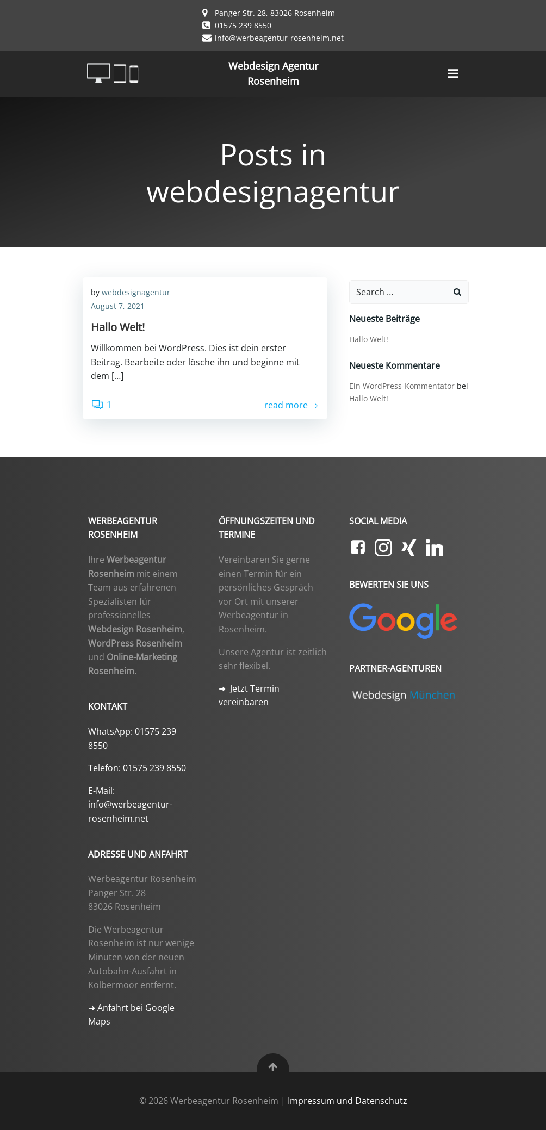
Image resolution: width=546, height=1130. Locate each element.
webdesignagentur (136, 292)
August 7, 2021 (118, 306)
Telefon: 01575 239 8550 (137, 768)
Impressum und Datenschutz (347, 1101)
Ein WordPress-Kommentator (402, 386)
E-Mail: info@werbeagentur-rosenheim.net (130, 804)
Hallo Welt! (368, 339)
